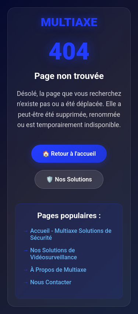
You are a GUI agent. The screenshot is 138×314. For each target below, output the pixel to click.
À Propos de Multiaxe (58, 269)
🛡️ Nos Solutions (69, 179)
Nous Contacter (50, 282)
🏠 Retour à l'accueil (69, 153)
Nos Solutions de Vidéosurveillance (53, 254)
